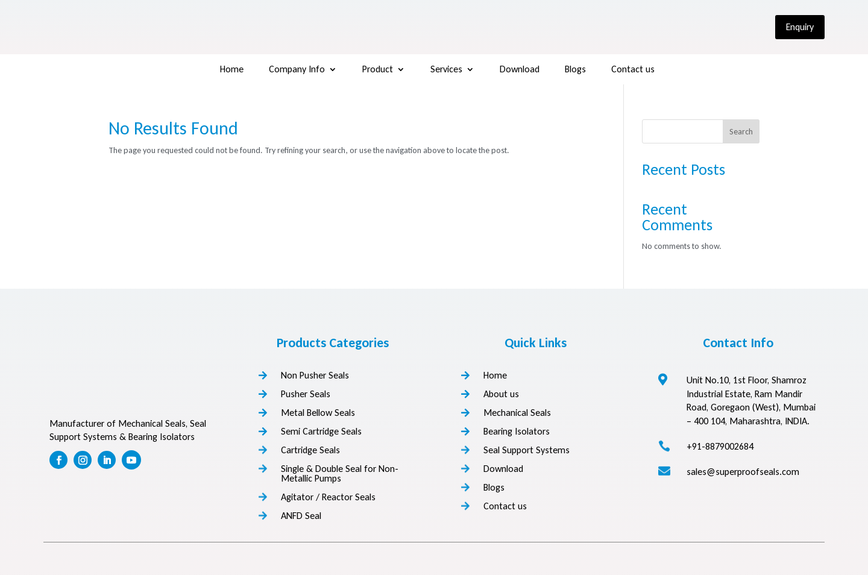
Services (446, 70)
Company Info (297, 70)
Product (377, 70)
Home (232, 70)
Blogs (575, 70)
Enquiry (800, 27)
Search (741, 132)
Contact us (633, 70)
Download (519, 70)
